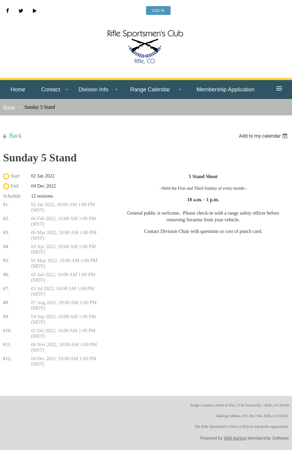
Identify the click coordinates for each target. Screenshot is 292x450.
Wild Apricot (235, 438)
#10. (7, 330)
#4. (6, 246)
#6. (6, 274)
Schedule (12, 196)
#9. (6, 316)
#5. (6, 260)
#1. (6, 204)
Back (15, 135)
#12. (7, 358)
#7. (6, 288)
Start (15, 175)
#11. (7, 344)
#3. (6, 232)
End (15, 185)
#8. (6, 302)
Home (9, 107)
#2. (6, 218)
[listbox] (264, 136)
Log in (158, 11)
